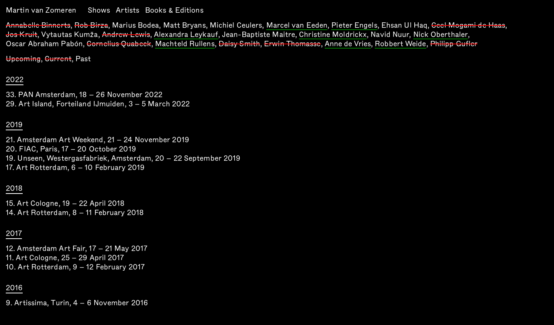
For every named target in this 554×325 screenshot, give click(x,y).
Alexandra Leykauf (186, 35)
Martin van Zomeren (41, 10)
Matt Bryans (184, 25)
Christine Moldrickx (333, 35)
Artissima (30, 303)
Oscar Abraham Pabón (44, 44)
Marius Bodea (135, 25)
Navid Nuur (389, 34)
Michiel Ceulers (236, 25)
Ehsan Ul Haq (404, 25)
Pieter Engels (354, 26)
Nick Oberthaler (440, 35)
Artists (127, 10)
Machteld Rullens (185, 44)
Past (83, 59)
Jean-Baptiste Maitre (258, 34)
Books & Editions (174, 10)
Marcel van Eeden (297, 26)
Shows (99, 10)
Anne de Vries (348, 44)
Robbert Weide (400, 44)
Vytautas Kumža (69, 34)
